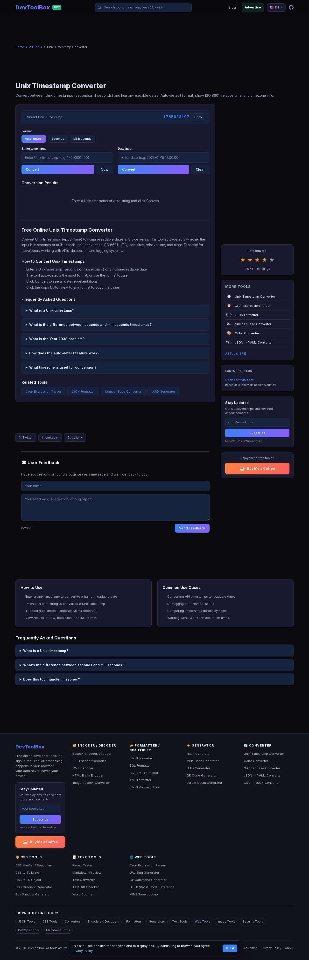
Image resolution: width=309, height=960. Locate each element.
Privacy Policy (271, 948)
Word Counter (83, 894)
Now (104, 169)
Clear (200, 169)
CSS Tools (49, 921)
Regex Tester (82, 865)
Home (19, 47)
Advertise (253, 7)
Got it (230, 948)
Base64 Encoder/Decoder (92, 753)
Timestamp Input (33, 148)
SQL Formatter (140, 765)
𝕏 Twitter (26, 437)
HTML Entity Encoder (88, 775)
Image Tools (226, 921)
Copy (198, 117)
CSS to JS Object (28, 880)
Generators (157, 921)
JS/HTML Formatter (144, 773)
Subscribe (257, 433)
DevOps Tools (28, 930)
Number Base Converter (123, 391)
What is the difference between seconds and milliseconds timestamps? (90, 324)
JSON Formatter (83, 391)
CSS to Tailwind (27, 872)
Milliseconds (82, 138)
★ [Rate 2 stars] (250, 259)
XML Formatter (140, 780)
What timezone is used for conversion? (62, 367)
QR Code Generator (202, 775)
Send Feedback (192, 528)
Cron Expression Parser (43, 391)
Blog (232, 7)
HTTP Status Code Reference (152, 887)
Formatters (134, 921)
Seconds (57, 138)
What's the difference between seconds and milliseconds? (73, 665)
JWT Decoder (82, 768)
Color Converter (256, 761)
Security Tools (253, 921)
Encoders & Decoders (103, 921)
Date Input (125, 148)
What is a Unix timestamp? (51, 310)
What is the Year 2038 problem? (56, 339)
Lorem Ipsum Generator (204, 782)
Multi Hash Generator (203, 761)
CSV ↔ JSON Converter (262, 782)
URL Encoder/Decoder (89, 761)
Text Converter (83, 880)
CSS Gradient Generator (33, 887)
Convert (32, 169)
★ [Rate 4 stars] (264, 259)
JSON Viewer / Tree (145, 787)
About (289, 948)
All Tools (35, 47)
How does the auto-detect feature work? (64, 353)
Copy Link (74, 437)
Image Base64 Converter (91, 782)
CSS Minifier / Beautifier (33, 865)
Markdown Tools (58, 930)
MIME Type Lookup (144, 894)
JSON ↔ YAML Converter (263, 775)
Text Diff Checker (85, 887)
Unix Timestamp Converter (264, 753)
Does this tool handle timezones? (51, 679)
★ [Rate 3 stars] (257, 259)
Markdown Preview (86, 872)
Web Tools (202, 921)
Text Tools (180, 921)
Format (26, 131)
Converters (73, 921)
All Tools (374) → (237, 353)
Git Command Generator (148, 880)
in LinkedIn (50, 437)
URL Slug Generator (144, 872)
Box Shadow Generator (33, 894)
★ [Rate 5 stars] (271, 259)
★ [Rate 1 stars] (243, 259)
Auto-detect (33, 138)
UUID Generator (163, 391)
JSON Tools (26, 921)
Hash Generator (199, 753)
